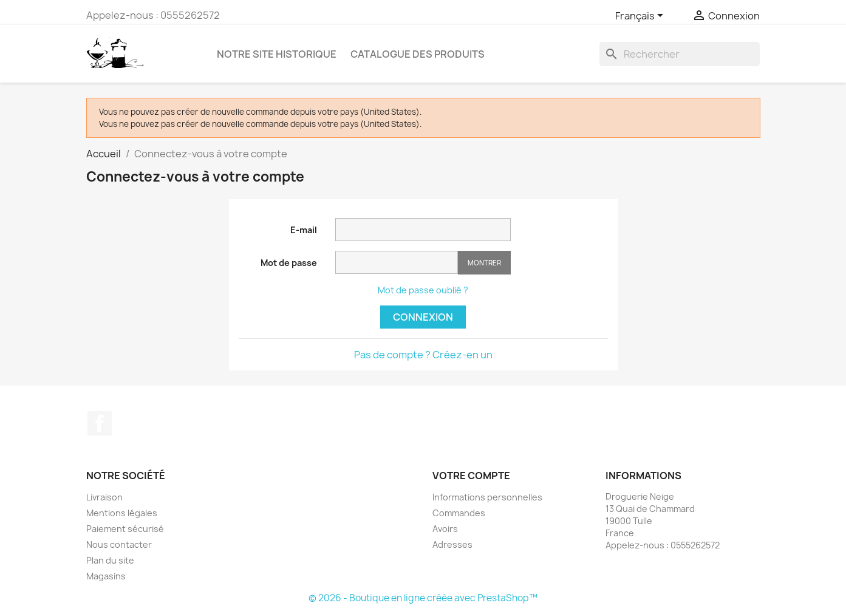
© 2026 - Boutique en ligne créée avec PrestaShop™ (423, 598)
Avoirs (445, 528)
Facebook (99, 423)
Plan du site (110, 560)
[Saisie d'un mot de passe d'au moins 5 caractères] (396, 262)
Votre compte (471, 475)
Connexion (423, 317)
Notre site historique (276, 54)
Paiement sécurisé (125, 528)
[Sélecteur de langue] (641, 16)
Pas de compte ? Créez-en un (423, 354)
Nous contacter (119, 544)
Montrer (484, 262)
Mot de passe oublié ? (423, 290)
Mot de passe (289, 262)
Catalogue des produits (417, 54)
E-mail (303, 230)
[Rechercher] (679, 54)
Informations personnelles (487, 497)
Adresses (452, 544)
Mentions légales (121, 513)
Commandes (458, 513)
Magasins (106, 576)
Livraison (104, 497)
